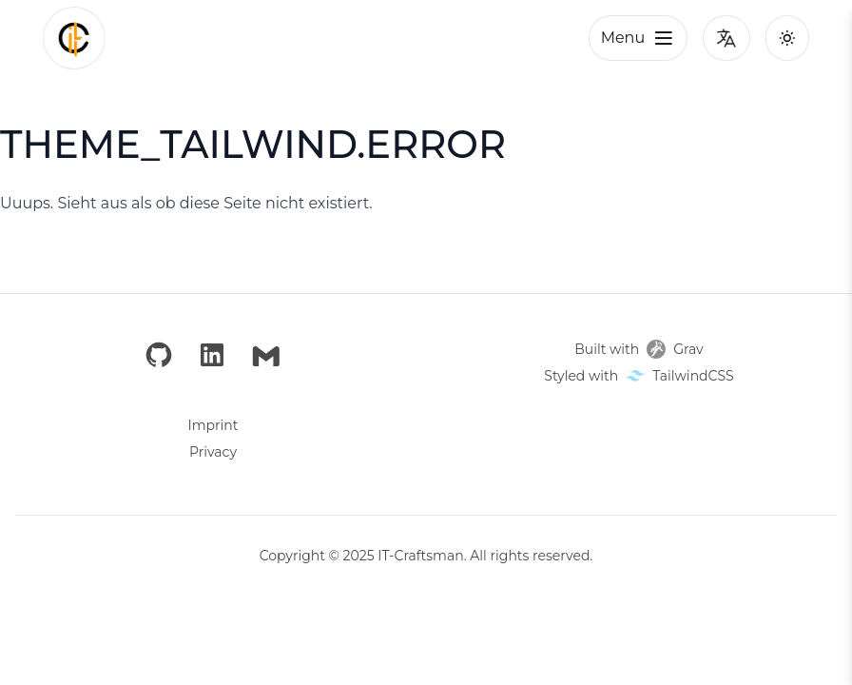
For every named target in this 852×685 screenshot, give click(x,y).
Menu (638, 38)
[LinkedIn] (212, 356)
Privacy (213, 451)
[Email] (266, 356)
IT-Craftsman (420, 555)
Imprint (213, 425)
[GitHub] (159, 356)
